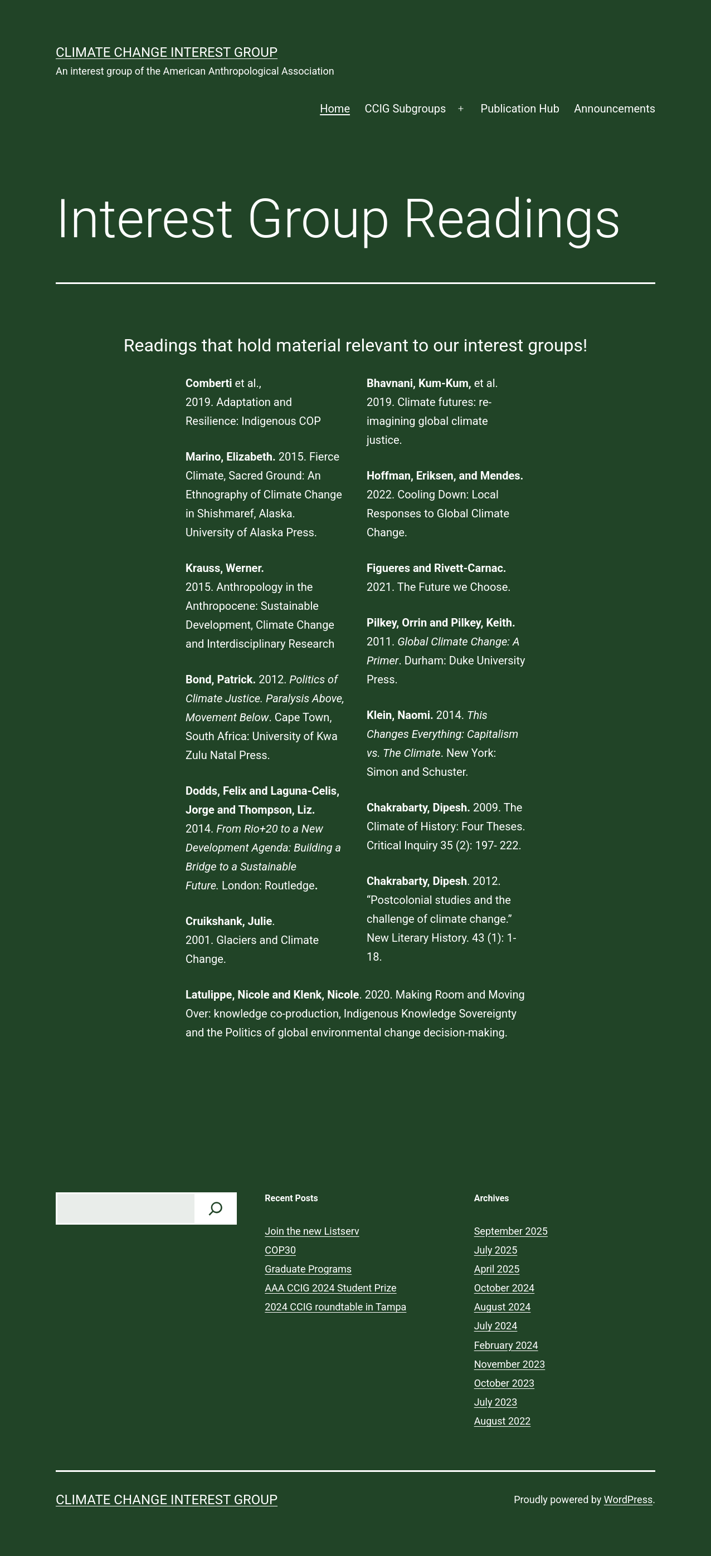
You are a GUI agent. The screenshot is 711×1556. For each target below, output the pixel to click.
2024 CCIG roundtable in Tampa (335, 1307)
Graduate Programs (308, 1269)
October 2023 (504, 1383)
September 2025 (511, 1231)
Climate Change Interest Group (166, 52)
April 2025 (497, 1269)
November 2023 (510, 1364)
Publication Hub (520, 108)
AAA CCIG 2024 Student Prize (330, 1288)
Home (335, 108)
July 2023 (496, 1402)
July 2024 (496, 1326)
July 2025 (496, 1250)
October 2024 (504, 1288)
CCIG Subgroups (405, 108)
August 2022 (502, 1421)
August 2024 (502, 1307)
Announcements (614, 108)
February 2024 (506, 1345)
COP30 (280, 1250)
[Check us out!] (215, 1208)
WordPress (628, 1499)
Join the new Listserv (312, 1231)
